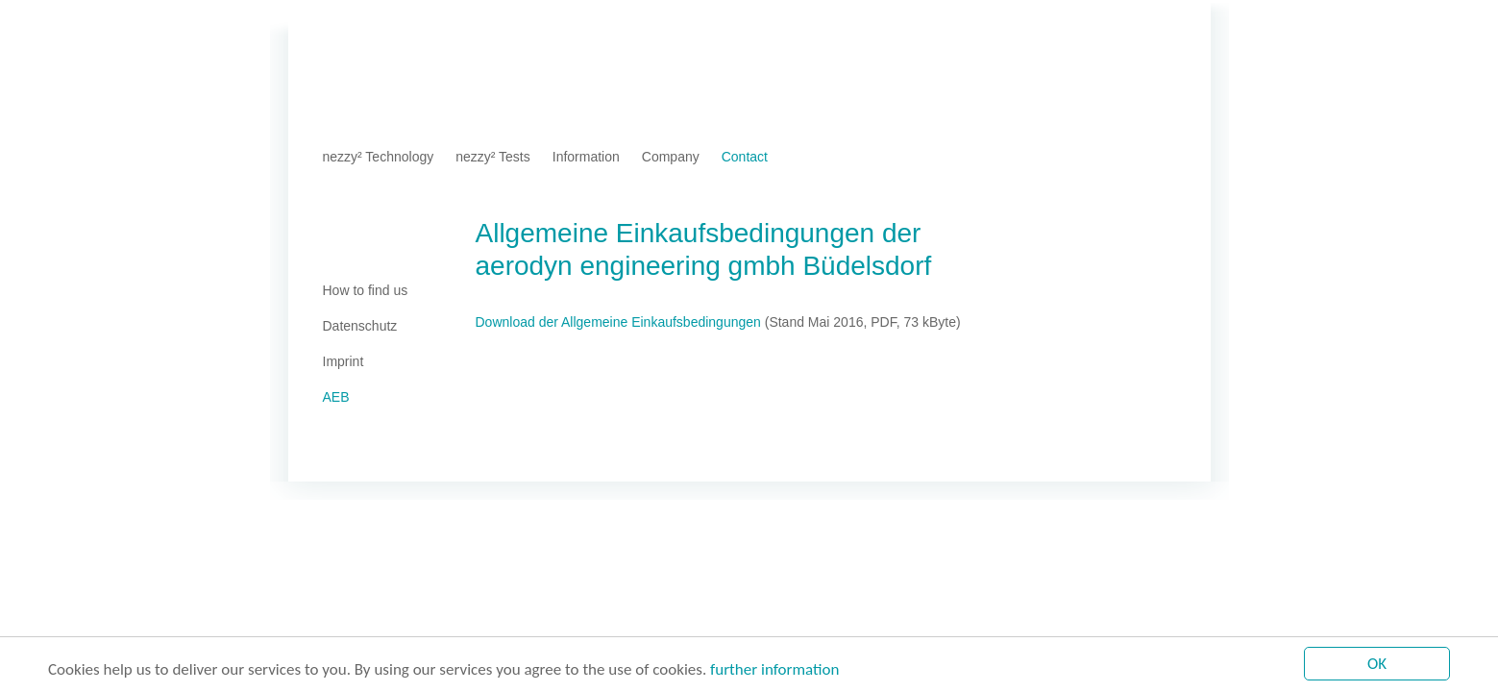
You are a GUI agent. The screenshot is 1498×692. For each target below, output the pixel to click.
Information (586, 156)
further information (774, 670)
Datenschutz (464, 23)
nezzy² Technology (378, 156)
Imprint (392, 23)
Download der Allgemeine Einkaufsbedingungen (618, 322)
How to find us (365, 290)
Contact (745, 156)
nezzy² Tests (492, 156)
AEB (527, 23)
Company (671, 156)
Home (340, 23)
